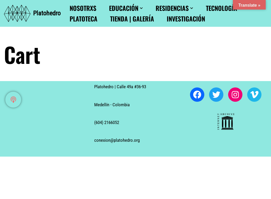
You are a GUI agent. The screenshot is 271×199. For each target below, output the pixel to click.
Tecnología (221, 8)
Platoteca (83, 18)
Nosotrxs (83, 8)
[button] (141, 8)
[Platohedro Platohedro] (32, 13)
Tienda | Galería (132, 18)
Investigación (186, 18)
